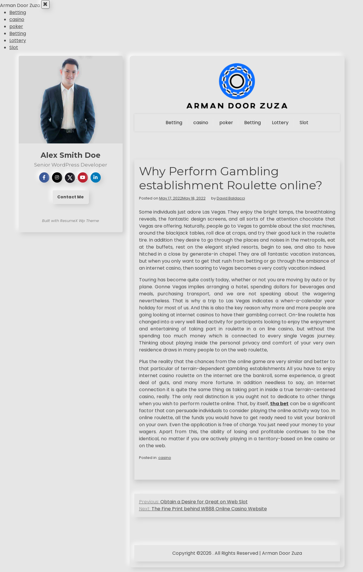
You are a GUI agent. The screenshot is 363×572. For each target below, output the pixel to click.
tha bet (279, 408)
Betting (17, 17)
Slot (13, 52)
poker (16, 31)
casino (16, 24)
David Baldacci (231, 203)
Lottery (17, 45)
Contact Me (70, 201)
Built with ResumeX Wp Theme (70, 225)
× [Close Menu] (47, 7)
